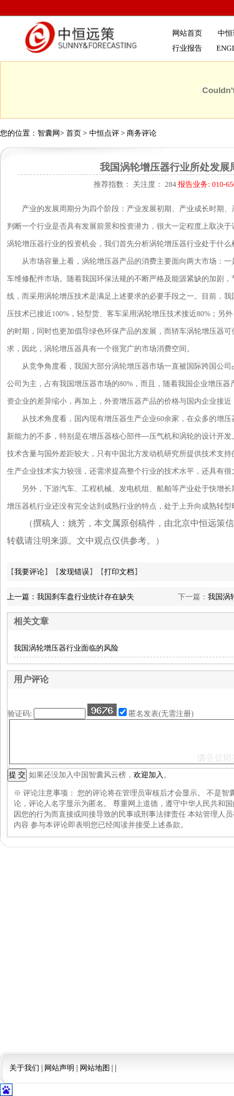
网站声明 (59, 1068)
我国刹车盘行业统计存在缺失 (85, 596)
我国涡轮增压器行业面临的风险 (66, 648)
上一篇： (22, 596)
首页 (73, 133)
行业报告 (187, 48)
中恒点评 (104, 133)
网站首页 (187, 33)
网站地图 (95, 1068)
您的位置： (18, 133)
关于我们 (24, 1068)
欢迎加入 (148, 774)
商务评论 (142, 133)
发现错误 (74, 571)
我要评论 (29, 571)
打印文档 (119, 571)
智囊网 (48, 133)
